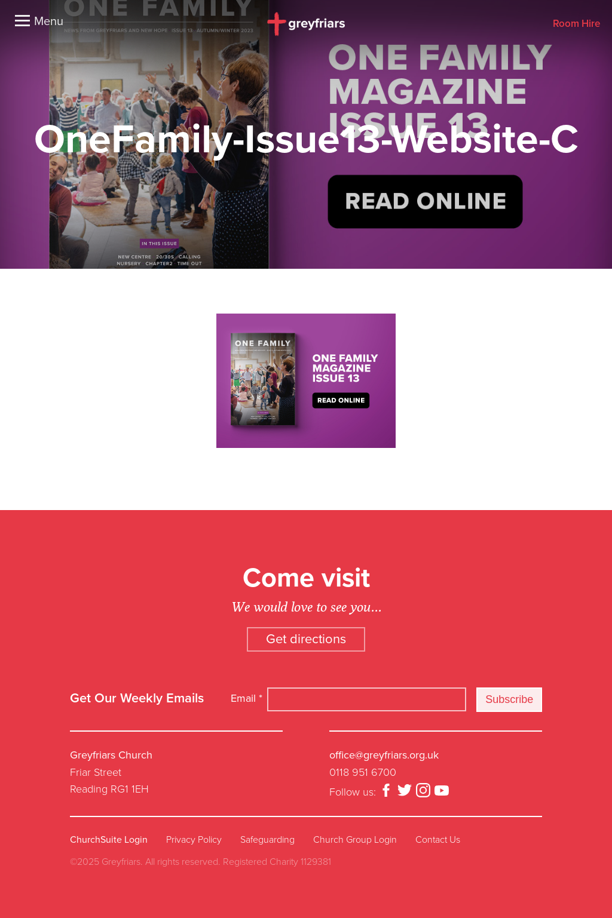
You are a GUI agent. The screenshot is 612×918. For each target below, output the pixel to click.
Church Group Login (355, 840)
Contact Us (437, 840)
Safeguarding (267, 840)
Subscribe (509, 699)
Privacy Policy (194, 840)
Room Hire (576, 24)
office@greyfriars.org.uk (384, 755)
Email (246, 698)
